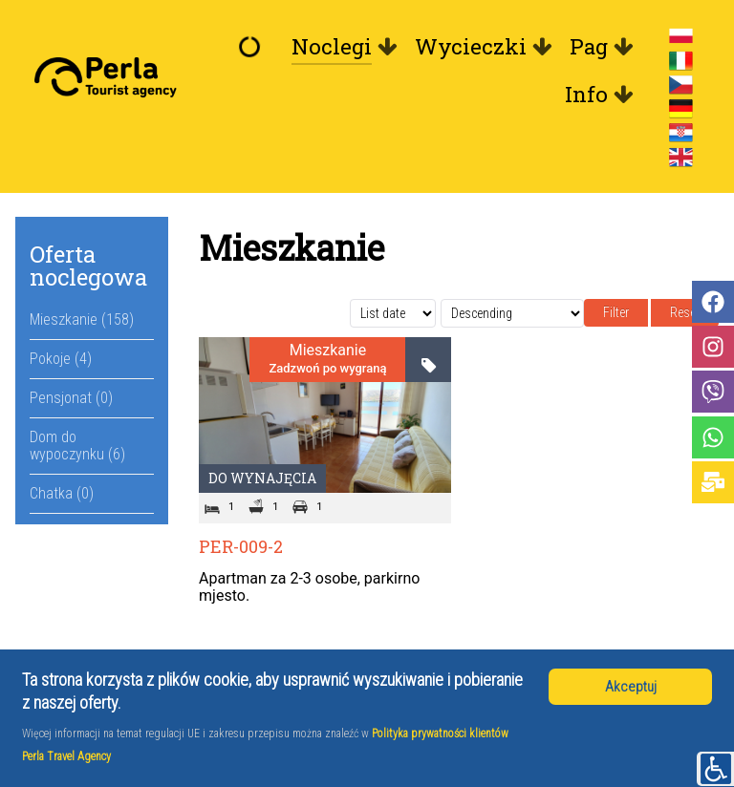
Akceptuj (631, 686)
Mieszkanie (328, 350)
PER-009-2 (241, 546)
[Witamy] (254, 47)
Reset (685, 312)
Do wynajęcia (262, 478)
